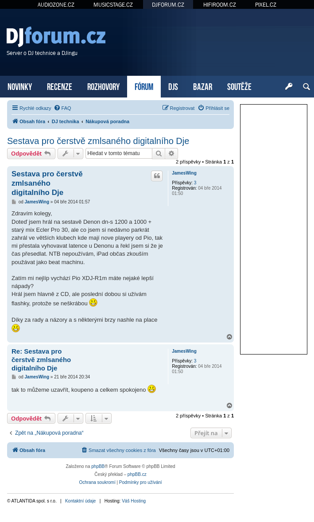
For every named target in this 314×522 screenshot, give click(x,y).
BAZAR (202, 85)
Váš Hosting (134, 501)
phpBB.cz (137, 474)
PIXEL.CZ (265, 4)
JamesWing (184, 173)
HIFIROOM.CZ (219, 4)
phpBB (98, 466)
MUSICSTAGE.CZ (113, 4)
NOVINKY (20, 85)
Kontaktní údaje (80, 501)
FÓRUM (144, 85)
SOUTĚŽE (239, 85)
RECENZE (59, 85)
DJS (173, 85)
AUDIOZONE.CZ (56, 4)
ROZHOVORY (103, 85)
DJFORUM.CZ (168, 4)
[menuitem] (62, 108)
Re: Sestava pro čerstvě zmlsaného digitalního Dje (41, 359)
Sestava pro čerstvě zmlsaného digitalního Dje (98, 141)
